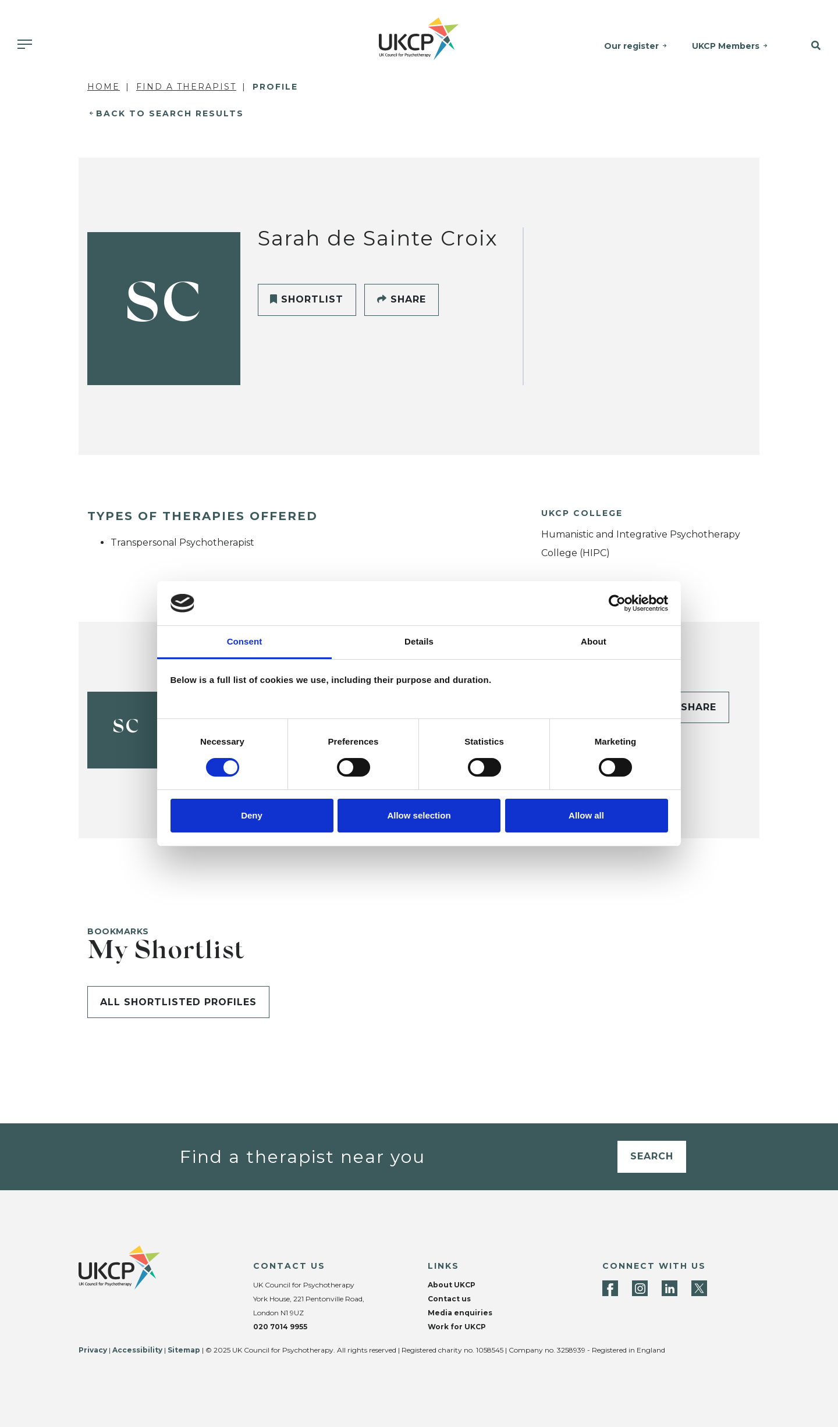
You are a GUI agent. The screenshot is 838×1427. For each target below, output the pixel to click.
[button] (809, 46)
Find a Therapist (186, 86)
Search (651, 1156)
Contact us (449, 1298)
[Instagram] (639, 1288)
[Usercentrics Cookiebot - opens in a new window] (617, 603)
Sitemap (184, 1350)
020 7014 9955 (280, 1326)
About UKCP (451, 1284)
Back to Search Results (170, 113)
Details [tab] (419, 641)
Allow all (586, 815)
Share (401, 299)
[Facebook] (610, 1288)
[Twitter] (699, 1288)
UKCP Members (726, 46)
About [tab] (593, 641)
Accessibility (137, 1350)
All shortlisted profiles (178, 1002)
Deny (251, 815)
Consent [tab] (244, 641)
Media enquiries (460, 1312)
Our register (632, 46)
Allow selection (418, 815)
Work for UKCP (457, 1326)
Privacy (93, 1350)
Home (103, 86)
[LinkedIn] (669, 1288)
